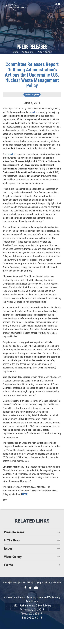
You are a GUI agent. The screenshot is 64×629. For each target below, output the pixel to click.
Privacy (13, 582)
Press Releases (32, 47)
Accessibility (25, 582)
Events (8, 565)
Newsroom (27, 51)
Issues (8, 548)
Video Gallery (13, 557)
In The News (12, 540)
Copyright (38, 582)
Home (15, 51)
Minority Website (53, 582)
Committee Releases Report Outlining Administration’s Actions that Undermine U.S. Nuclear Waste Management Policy (32, 75)
